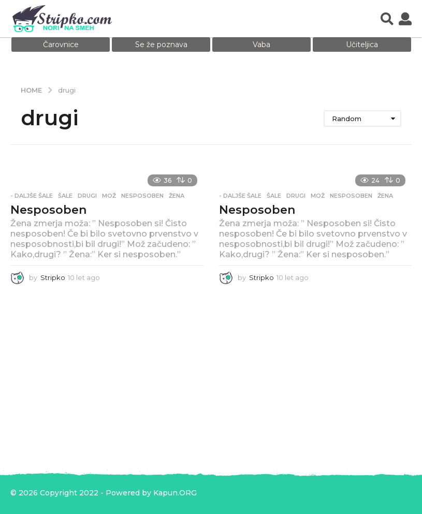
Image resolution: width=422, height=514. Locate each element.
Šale (65, 196)
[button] (387, 18)
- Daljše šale (31, 196)
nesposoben (142, 196)
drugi (87, 196)
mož (109, 196)
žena (176, 196)
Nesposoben (48, 210)
